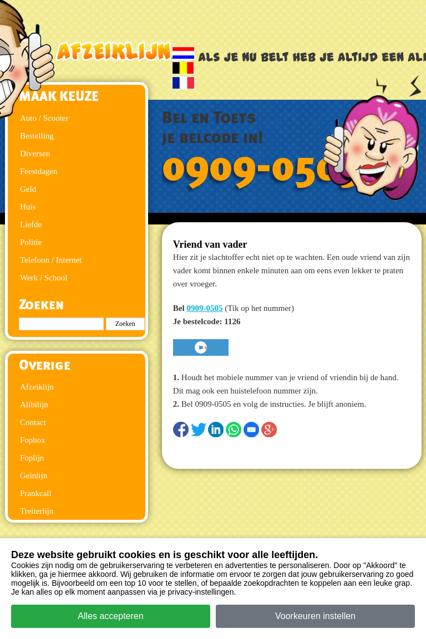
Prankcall (36, 493)
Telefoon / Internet (51, 259)
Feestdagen (38, 171)
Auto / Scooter (44, 118)
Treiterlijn (36, 511)
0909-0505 (261, 167)
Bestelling (37, 135)
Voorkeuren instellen (315, 616)
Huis (28, 206)
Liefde (31, 224)
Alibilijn (34, 404)
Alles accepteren (110, 616)
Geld (28, 189)
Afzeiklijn (37, 386)
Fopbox (32, 440)
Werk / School (43, 277)
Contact (33, 422)
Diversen (35, 153)
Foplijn (32, 457)
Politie (31, 242)
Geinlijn (33, 475)
